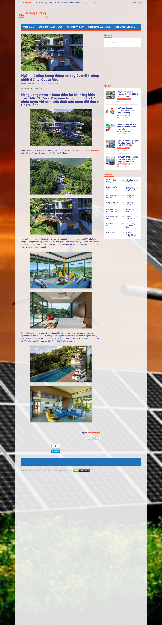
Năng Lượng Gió (112, 203)
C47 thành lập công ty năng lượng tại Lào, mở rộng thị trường (126, 110)
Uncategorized (111, 232)
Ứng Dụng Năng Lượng (130, 203)
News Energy (54, 83)
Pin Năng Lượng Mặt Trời (112, 196)
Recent (107, 86)
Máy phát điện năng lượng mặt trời (131, 234)
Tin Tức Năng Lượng (27, 83)
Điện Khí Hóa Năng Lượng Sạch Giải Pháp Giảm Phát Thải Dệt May (57, 3)
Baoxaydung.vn (94, 433)
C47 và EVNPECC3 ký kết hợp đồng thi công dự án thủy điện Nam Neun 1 (127, 159)
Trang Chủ (28, 27)
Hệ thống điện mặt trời (130, 217)
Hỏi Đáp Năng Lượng (125, 27)
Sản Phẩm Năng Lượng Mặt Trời (112, 210)
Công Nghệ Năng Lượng (50, 27)
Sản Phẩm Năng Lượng (99, 27)
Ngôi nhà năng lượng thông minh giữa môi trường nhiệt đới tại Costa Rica (60, 78)
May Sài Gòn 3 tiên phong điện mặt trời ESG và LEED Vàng (127, 94)
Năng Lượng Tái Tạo (123, 115)
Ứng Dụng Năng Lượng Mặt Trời (130, 188)
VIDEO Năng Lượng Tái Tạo (130, 225)
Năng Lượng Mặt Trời (124, 99)
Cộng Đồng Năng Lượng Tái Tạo (45, 470)
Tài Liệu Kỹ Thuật (75, 27)
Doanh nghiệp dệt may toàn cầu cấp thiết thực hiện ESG (126, 126)
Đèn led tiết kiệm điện (112, 217)
